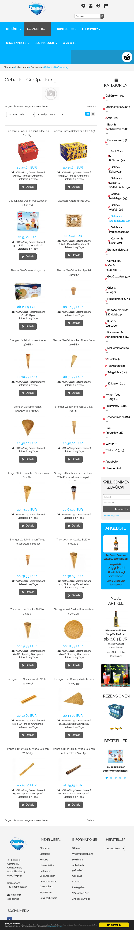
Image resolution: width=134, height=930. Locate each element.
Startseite (45, 843)
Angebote (112, 456)
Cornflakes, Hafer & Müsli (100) (113, 260)
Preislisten (77, 854)
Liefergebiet (78, 881)
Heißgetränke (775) (117, 295)
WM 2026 (13, 52)
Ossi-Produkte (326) (114, 427)
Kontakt (44, 854)
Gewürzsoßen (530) (117, 273)
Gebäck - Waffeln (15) (116, 202)
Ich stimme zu (114, 920)
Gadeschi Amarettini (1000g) (74, 196)
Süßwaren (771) (115, 380)
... (115, 718)
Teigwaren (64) (116, 361)
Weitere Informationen (77, 926)
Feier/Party (15, 38)
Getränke (14, 24)
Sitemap (76, 843)
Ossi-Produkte (69, 38)
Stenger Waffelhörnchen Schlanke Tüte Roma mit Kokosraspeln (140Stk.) (73, 472)
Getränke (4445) (115, 92)
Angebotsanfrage (81, 892)
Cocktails (77, 870)
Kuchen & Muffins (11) (116, 236)
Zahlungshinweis (48, 891)
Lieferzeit (45, 849)
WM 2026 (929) (115, 447)
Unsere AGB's (47, 860)
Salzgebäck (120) (116, 369)
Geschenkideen (41, 38)
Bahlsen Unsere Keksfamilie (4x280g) (74, 126)
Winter (111, 439)
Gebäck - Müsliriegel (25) (118, 191)
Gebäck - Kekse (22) (115, 164)
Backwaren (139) (116, 137)
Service (76, 876)
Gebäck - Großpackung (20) (118, 214)
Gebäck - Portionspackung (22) (118, 225)
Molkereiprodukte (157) (117, 345)
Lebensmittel (37, 24)
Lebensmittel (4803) (117, 103)
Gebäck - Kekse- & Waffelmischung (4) (118, 178)
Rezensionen (116, 691)
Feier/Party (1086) (116, 402)
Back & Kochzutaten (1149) (117, 123)
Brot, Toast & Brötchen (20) (117, 151)
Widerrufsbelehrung (82, 849)
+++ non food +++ (65, 24)
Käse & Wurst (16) (111, 318)
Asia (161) (114, 113)
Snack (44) (113, 354)
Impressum (45, 886)
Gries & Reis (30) (111, 285)
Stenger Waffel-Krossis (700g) (28, 265)
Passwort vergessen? (111, 511)
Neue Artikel (113, 463)
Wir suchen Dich (80, 887)
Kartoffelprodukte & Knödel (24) (117, 307)
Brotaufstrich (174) (117, 246)
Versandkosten (36, 167)
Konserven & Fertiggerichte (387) (117, 331)
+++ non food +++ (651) (113, 392)
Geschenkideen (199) (117, 414)
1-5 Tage (33, 174)
